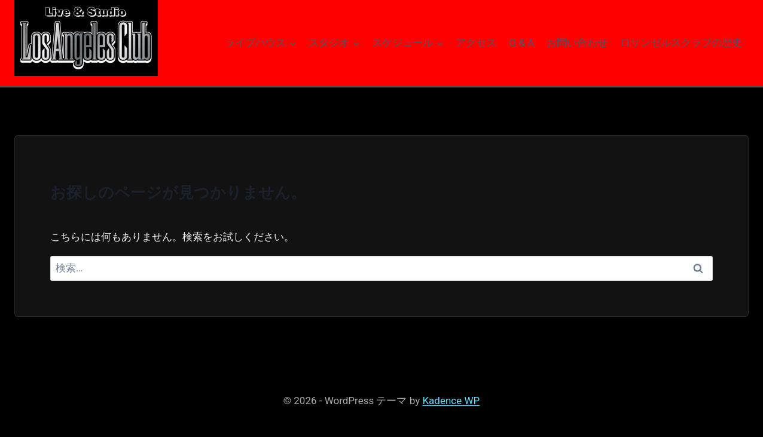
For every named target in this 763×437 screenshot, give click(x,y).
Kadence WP (451, 401)
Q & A (522, 42)
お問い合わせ (577, 42)
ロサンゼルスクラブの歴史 (681, 42)
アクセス (476, 42)
